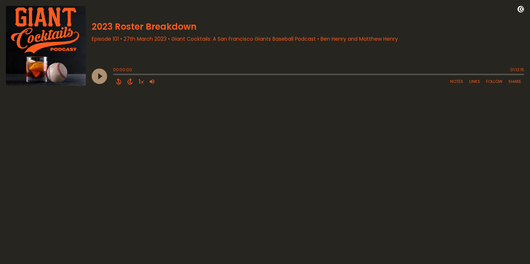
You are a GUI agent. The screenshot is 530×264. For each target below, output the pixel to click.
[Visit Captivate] (521, 10)
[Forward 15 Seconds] (130, 81)
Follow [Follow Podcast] (494, 81)
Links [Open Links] (474, 81)
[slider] (114, 75)
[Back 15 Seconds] (118, 81)
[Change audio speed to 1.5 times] (141, 81)
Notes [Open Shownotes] (456, 81)
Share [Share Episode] (514, 81)
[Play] (99, 76)
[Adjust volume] (152, 81)
